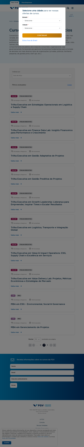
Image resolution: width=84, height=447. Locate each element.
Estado (25, 17)
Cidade (25, 25)
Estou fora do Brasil (29, 40)
